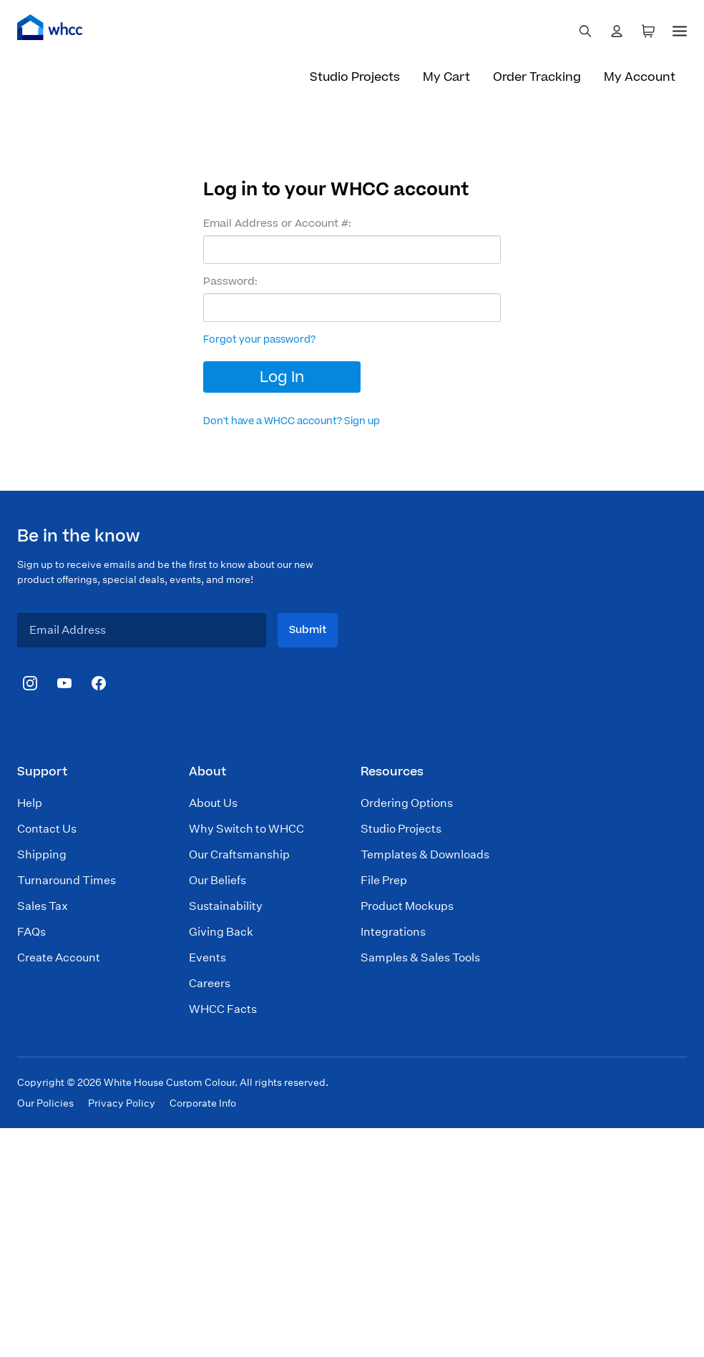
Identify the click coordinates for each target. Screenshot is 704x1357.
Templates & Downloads (425, 854)
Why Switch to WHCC (246, 829)
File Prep (384, 880)
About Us (213, 803)
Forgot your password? (259, 340)
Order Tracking (537, 77)
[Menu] (679, 28)
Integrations (393, 932)
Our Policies (45, 1103)
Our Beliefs (217, 880)
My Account (639, 77)
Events (207, 957)
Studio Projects (355, 77)
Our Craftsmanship (239, 854)
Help (29, 803)
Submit (307, 629)
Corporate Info (203, 1103)
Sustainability (226, 906)
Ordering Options (407, 803)
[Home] (50, 27)
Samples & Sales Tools (420, 957)
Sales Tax (42, 906)
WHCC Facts (223, 1009)
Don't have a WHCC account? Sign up (291, 421)
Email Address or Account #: (277, 224)
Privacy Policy (121, 1103)
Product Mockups (407, 906)
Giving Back (221, 932)
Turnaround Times (66, 880)
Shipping (42, 854)
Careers (209, 983)
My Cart (446, 77)
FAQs (31, 932)
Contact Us (47, 829)
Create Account (58, 957)
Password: (230, 282)
